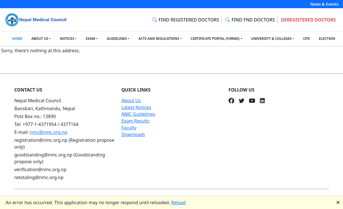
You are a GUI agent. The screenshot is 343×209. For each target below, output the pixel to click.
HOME (17, 38)
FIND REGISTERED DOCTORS (185, 19)
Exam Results (135, 121)
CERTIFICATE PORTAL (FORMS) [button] (215, 38)
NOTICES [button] (67, 38)
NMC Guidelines (138, 114)
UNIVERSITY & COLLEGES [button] (271, 38)
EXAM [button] (90, 38)
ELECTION (327, 38)
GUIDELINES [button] (117, 38)
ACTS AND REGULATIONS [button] (158, 38)
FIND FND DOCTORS (250, 19)
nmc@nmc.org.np (48, 132)
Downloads (133, 134)
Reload (178, 202)
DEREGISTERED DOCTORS (308, 20)
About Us (131, 100)
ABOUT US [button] (39, 38)
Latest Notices (136, 107)
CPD (306, 38)
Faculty (128, 128)
